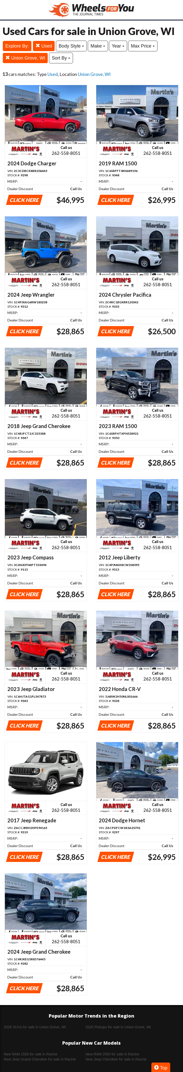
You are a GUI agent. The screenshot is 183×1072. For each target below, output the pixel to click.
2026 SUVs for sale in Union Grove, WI (35, 1027)
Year (118, 46)
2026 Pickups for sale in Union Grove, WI (118, 1027)
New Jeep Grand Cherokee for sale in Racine (40, 1059)
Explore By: (17, 46)
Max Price (143, 46)
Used (43, 46)
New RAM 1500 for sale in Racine (30, 1054)
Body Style (71, 46)
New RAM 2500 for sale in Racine (112, 1054)
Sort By (61, 58)
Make (98, 46)
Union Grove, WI (25, 58)
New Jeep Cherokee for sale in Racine (116, 1059)
